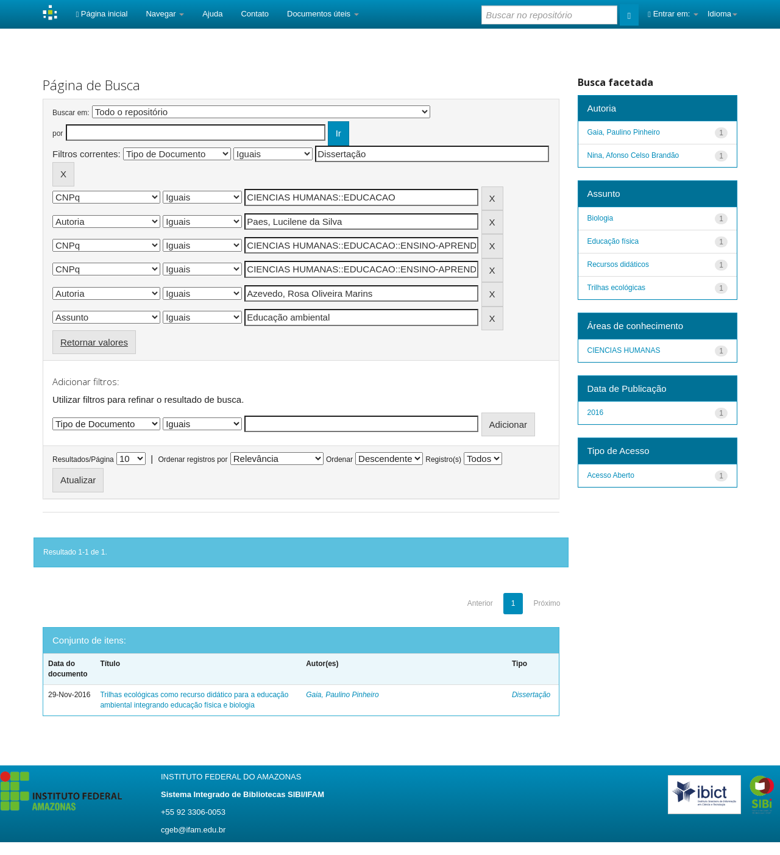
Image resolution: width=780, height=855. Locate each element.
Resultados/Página (83, 459)
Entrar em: (673, 13)
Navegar (165, 13)
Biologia (600, 218)
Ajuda (212, 13)
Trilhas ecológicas (616, 287)
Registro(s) (443, 459)
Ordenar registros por (192, 459)
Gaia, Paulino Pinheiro (342, 694)
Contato (255, 13)
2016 (595, 412)
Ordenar (339, 459)
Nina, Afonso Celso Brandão (633, 155)
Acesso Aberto (610, 475)
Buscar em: (71, 112)
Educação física (613, 241)
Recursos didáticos (618, 264)
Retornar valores (94, 342)
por (57, 133)
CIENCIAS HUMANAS (624, 350)
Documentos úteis (323, 13)
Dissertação (531, 694)
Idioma (722, 13)
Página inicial (101, 13)
